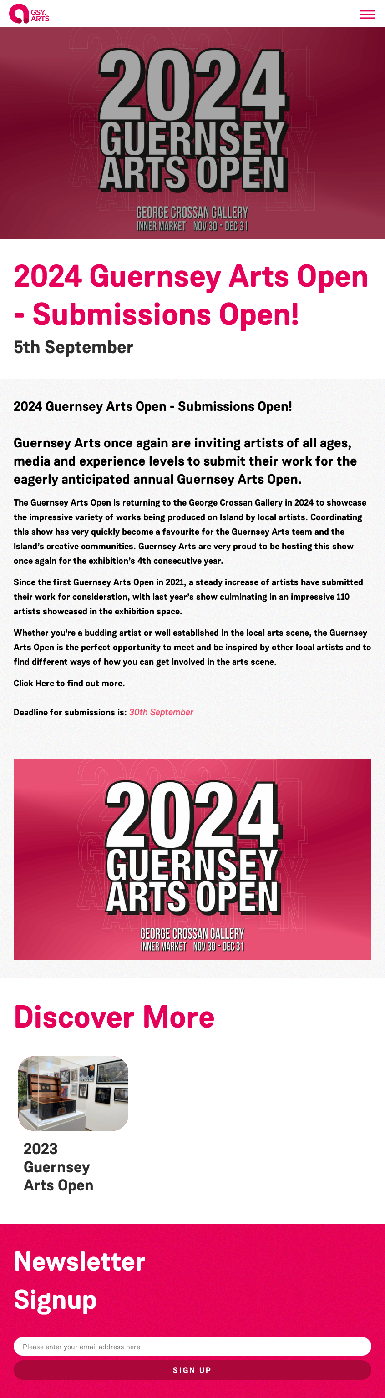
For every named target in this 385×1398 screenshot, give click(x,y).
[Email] (192, 1346)
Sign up (192, 1370)
